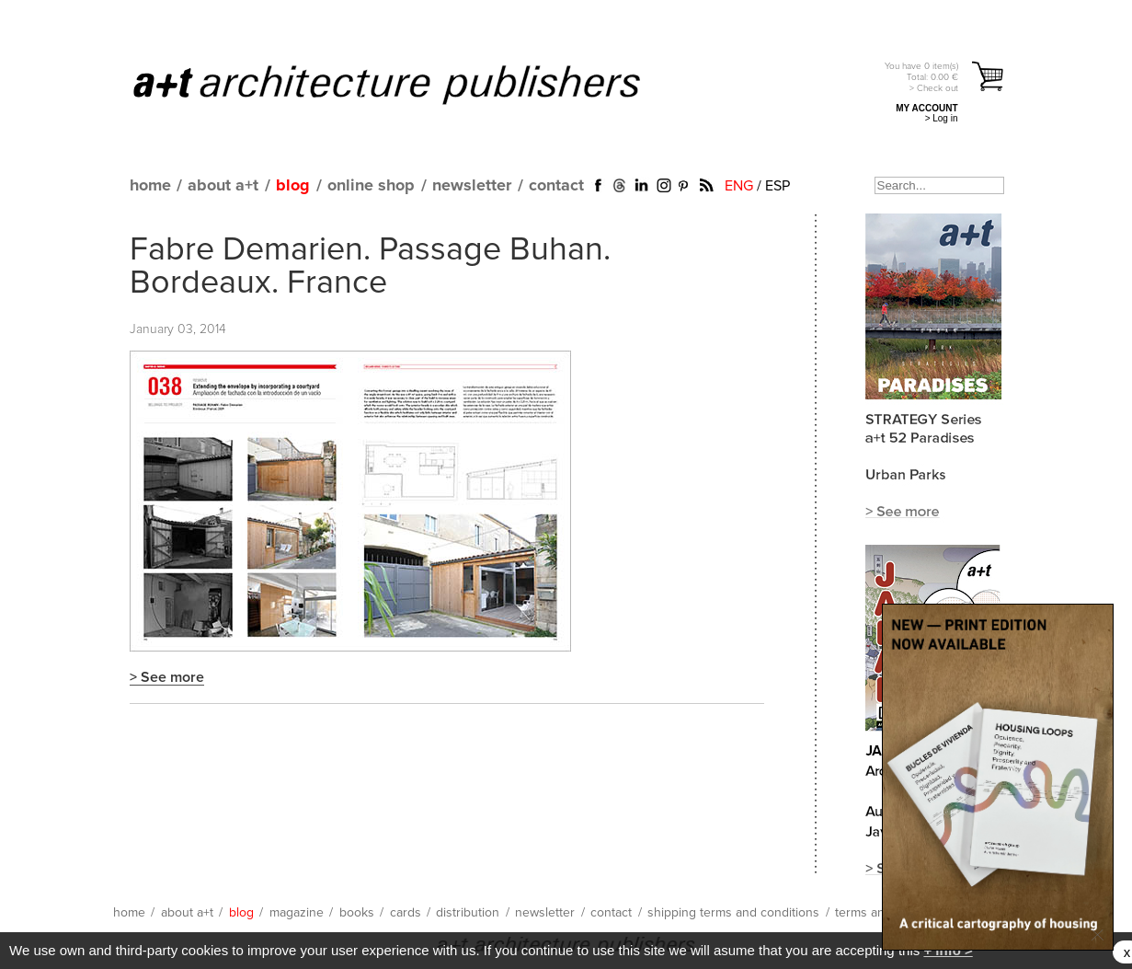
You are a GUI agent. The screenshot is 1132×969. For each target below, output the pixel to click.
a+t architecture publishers (410, 83)
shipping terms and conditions (733, 912)
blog (293, 186)
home (150, 186)
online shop (371, 186)
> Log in (941, 118)
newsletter (471, 186)
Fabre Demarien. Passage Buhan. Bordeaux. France (370, 267)
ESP (777, 186)
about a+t (223, 186)
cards (405, 912)
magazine (296, 912)
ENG (739, 186)
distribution (467, 912)
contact (556, 186)
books (356, 912)
